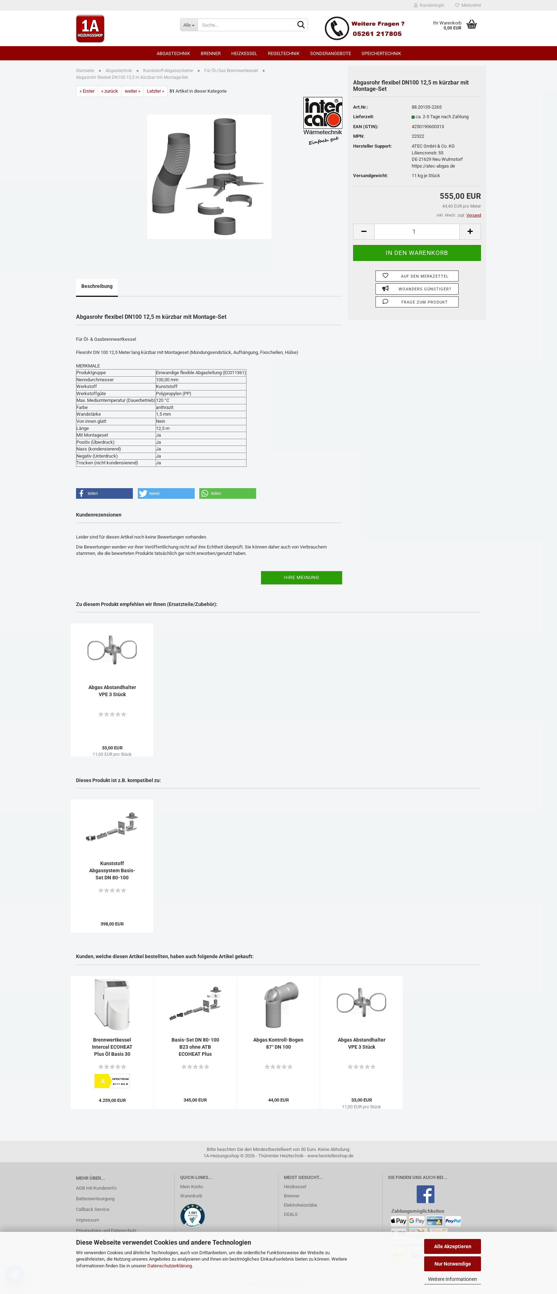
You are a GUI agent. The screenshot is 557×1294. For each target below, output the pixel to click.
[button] (104, 493)
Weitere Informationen (452, 1279)
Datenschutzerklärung (169, 1265)
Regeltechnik (283, 53)
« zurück (109, 91)
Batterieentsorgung (95, 1198)
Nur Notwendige (452, 1264)
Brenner (211, 53)
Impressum (87, 1220)
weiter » (132, 91)
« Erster (87, 91)
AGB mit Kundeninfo (96, 1188)
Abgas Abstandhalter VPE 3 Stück (112, 690)
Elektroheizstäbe (300, 1205)
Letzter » (155, 91)
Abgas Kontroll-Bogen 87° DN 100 (278, 1043)
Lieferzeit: (363, 116)
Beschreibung (97, 286)
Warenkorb (191, 1196)
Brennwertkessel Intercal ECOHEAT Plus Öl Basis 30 (112, 1047)
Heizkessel (244, 53)
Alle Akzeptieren (452, 1246)
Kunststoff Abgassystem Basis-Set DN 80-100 (112, 870)
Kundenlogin (429, 5)
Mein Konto (191, 1186)
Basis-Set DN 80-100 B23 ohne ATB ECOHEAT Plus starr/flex (195, 1047)
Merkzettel (468, 5)
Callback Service (92, 1209)
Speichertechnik (381, 53)
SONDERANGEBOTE (330, 53)
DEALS (291, 1214)
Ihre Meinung (301, 577)
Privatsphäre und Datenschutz (106, 1230)
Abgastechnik (173, 53)
